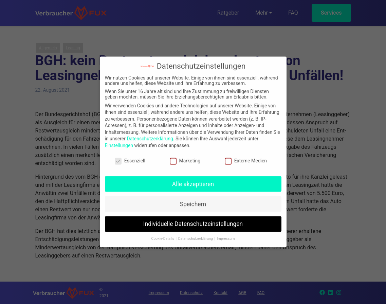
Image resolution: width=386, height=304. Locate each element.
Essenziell (130, 157)
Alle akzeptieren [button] (193, 180)
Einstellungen (119, 142)
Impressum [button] (226, 235)
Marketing (185, 157)
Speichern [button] (193, 200)
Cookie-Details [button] (163, 235)
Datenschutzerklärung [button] (196, 235)
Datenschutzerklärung (150, 135)
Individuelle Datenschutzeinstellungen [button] (193, 220)
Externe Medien (246, 157)
